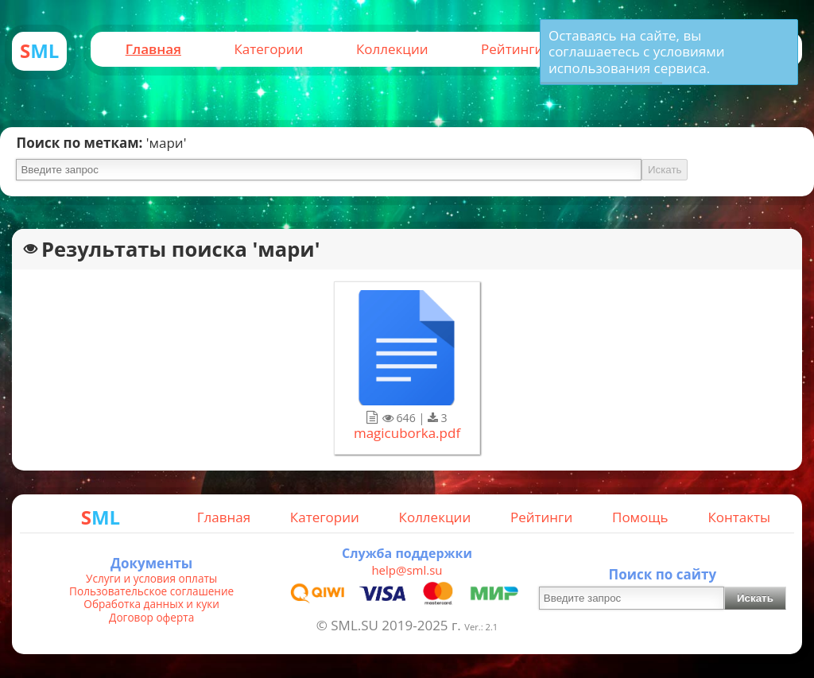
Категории (268, 49)
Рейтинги (512, 49)
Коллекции (392, 49)
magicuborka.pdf (407, 433)
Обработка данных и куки (151, 604)
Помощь (640, 517)
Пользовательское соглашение (151, 591)
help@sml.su (406, 570)
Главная (153, 49)
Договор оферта (151, 617)
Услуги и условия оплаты (151, 578)
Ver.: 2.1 (481, 627)
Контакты (738, 517)
